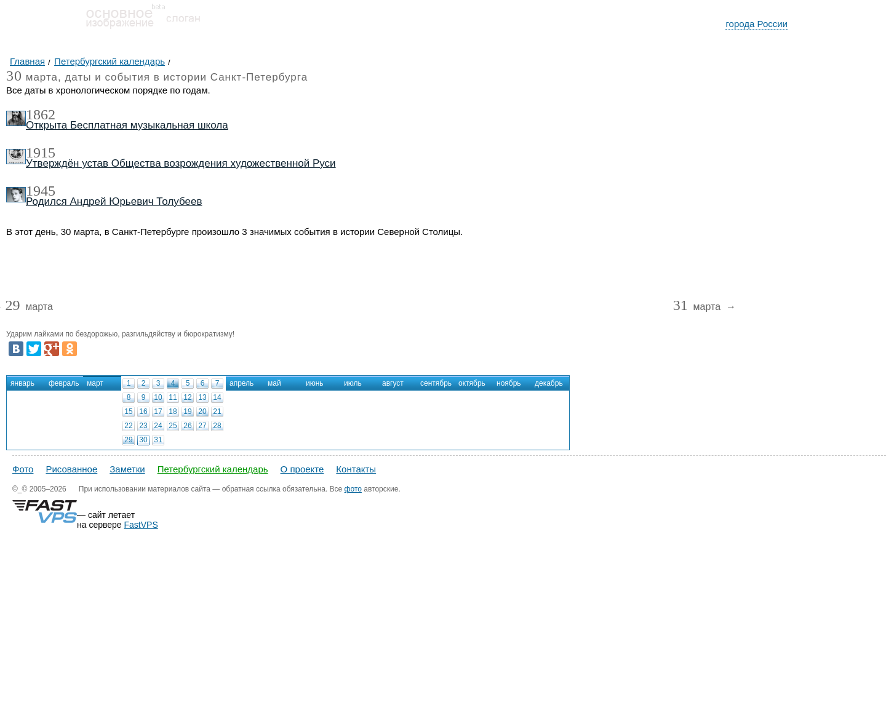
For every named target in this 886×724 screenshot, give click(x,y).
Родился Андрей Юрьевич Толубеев (114, 201)
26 (187, 425)
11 (173, 397)
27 (202, 425)
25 (173, 425)
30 (143, 440)
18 (173, 411)
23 (143, 425)
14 (217, 397)
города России (756, 23)
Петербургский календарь (213, 469)
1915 (40, 153)
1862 (40, 114)
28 (217, 425)
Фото (22, 469)
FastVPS (141, 525)
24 (158, 425)
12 (187, 397)
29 (128, 440)
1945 (40, 191)
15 (128, 411)
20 (202, 411)
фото (353, 489)
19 (187, 411)
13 (202, 397)
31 (158, 440)
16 (143, 411)
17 (158, 411)
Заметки (127, 469)
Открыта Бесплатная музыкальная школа (127, 125)
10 (158, 397)
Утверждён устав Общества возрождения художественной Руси (181, 163)
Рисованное (71, 469)
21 (217, 411)
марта (28, 307)
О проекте (302, 469)
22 (128, 425)
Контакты (356, 469)
